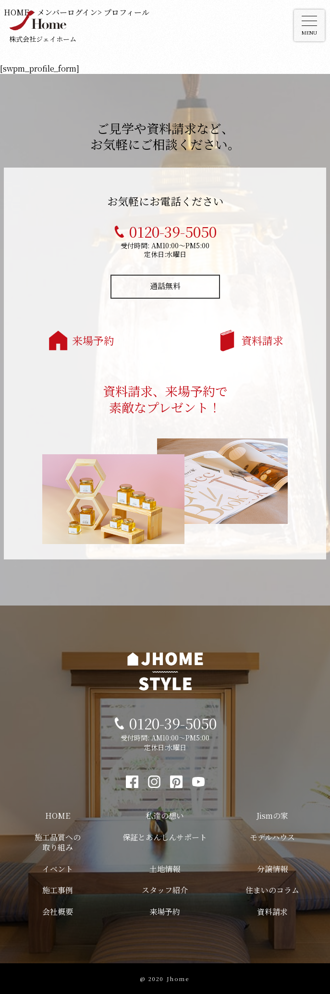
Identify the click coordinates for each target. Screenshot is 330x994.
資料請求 (262, 340)
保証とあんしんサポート (164, 837)
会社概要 (57, 911)
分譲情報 (272, 868)
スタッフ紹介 (165, 890)
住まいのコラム (272, 890)
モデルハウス (272, 837)
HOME (57, 815)
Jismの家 (272, 815)
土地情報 (164, 868)
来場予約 (93, 340)
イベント (57, 868)
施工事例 (57, 890)
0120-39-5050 (173, 231)
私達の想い (165, 815)
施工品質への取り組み (58, 842)
